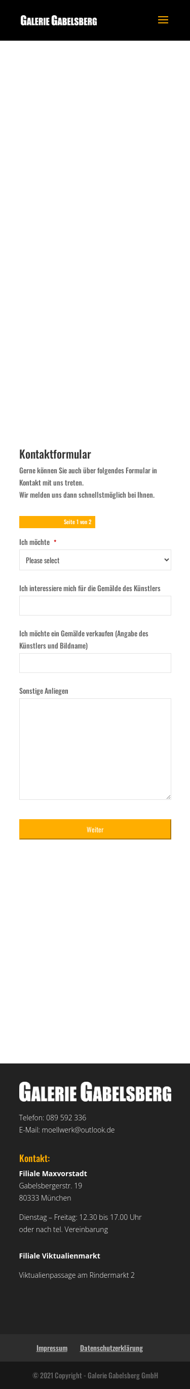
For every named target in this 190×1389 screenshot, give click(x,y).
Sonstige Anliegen (43, 690)
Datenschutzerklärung (111, 1347)
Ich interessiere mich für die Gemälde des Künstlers (90, 588)
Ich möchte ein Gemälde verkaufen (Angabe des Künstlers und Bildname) (83, 639)
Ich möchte (37, 541)
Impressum (51, 1347)
